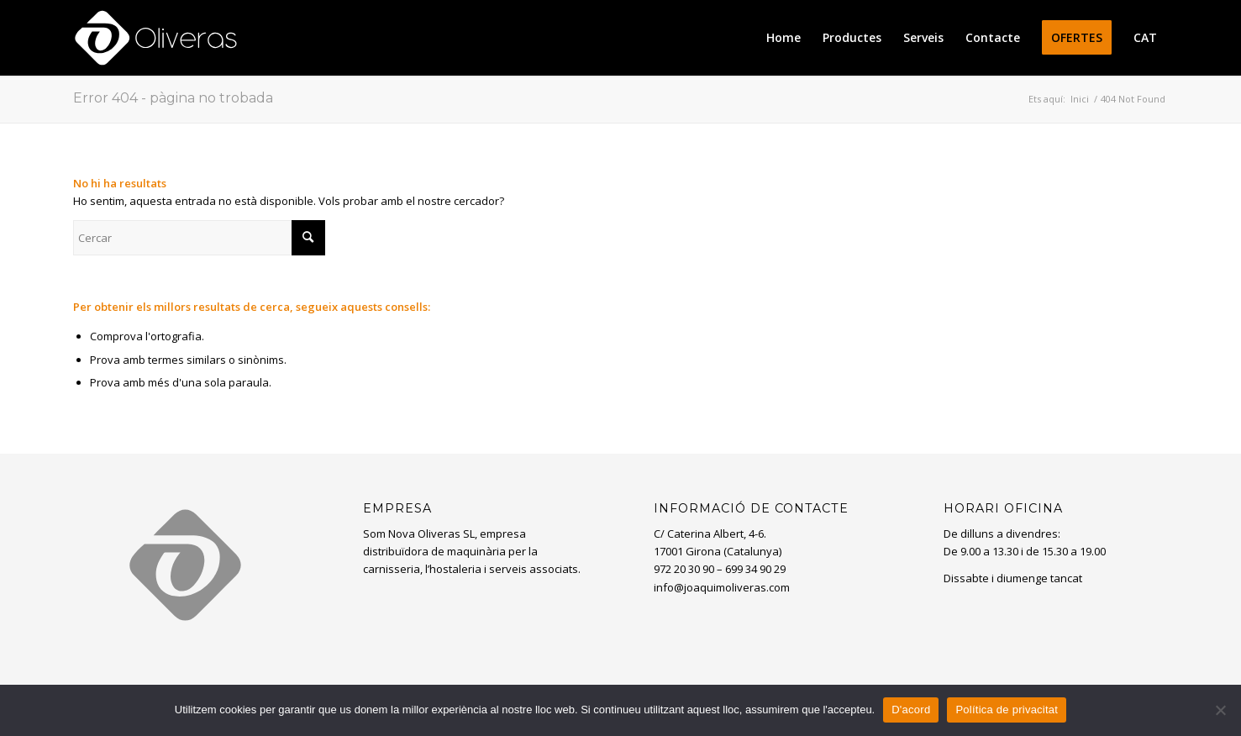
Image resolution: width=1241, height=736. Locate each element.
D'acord (910, 709)
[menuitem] (783, 38)
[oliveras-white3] (156, 38)
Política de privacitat (1006, 709)
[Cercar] (199, 237)
